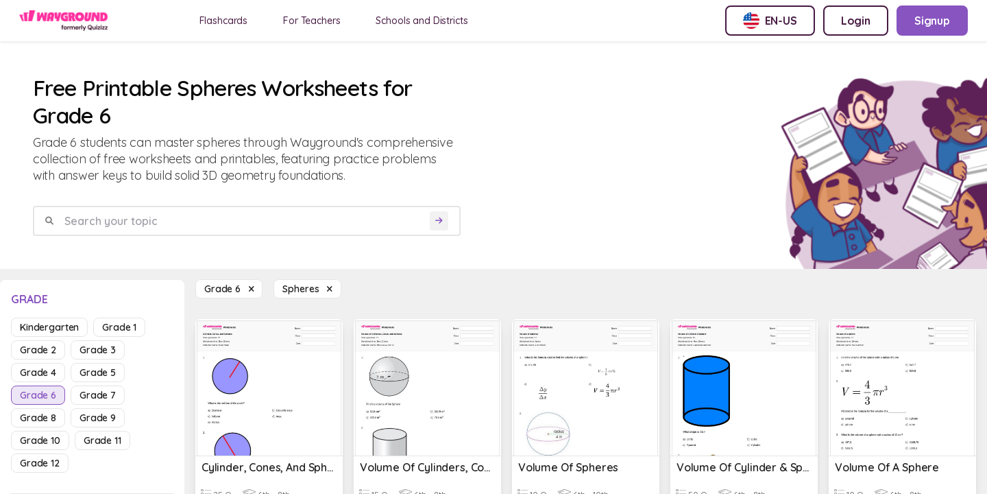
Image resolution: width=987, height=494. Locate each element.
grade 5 (98, 372)
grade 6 (38, 395)
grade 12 (40, 463)
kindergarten (49, 327)
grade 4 (38, 372)
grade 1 (119, 327)
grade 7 (98, 395)
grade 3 (98, 350)
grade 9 (98, 418)
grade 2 (38, 350)
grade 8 (38, 418)
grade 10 (40, 440)
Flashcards (223, 20)
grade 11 (102, 440)
